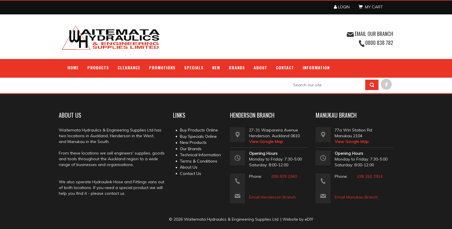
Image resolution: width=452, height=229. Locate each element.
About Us (188, 167)
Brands (237, 67)
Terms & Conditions (198, 161)
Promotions (162, 67)
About (260, 67)
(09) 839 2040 (284, 176)
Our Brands (190, 148)
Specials (194, 67)
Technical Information (200, 154)
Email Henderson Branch (272, 197)
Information (316, 67)
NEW (216, 67)
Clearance (129, 67)
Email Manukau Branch (356, 197)
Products (98, 67)
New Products (193, 142)
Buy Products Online (199, 130)
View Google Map (266, 141)
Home (73, 67)
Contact (285, 67)
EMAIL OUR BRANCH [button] (370, 33)
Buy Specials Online (198, 136)
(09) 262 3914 (370, 176)
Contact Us (190, 173)
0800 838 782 (379, 42)
